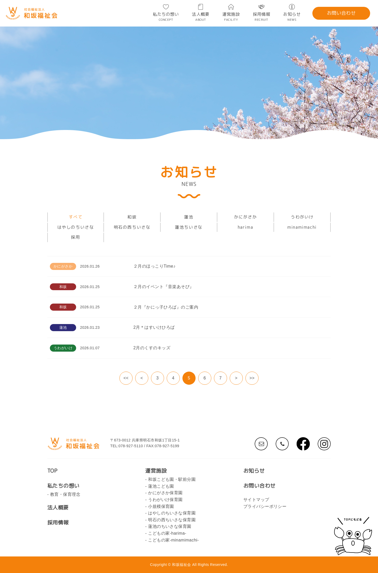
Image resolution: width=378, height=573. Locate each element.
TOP (52, 470)
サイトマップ (256, 499)
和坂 (131, 217)
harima (245, 227)
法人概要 (200, 16)
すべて (76, 217)
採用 (75, 237)
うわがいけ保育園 (165, 499)
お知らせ (292, 16)
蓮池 (188, 217)
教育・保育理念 (65, 494)
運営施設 (231, 16)
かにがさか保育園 (165, 493)
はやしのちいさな (75, 227)
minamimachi (302, 227)
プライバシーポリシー (265, 506)
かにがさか (245, 217)
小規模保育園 (161, 506)
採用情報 (261, 16)
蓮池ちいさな (189, 227)
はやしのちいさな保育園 (172, 513)
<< (126, 378)
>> (252, 378)
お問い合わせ (341, 13)
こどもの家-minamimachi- (173, 540)
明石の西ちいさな (132, 227)
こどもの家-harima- (167, 533)
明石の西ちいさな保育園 (172, 520)
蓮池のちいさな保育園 (169, 526)
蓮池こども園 (161, 486)
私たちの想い (166, 16)
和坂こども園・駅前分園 (172, 479)
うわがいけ (302, 217)
